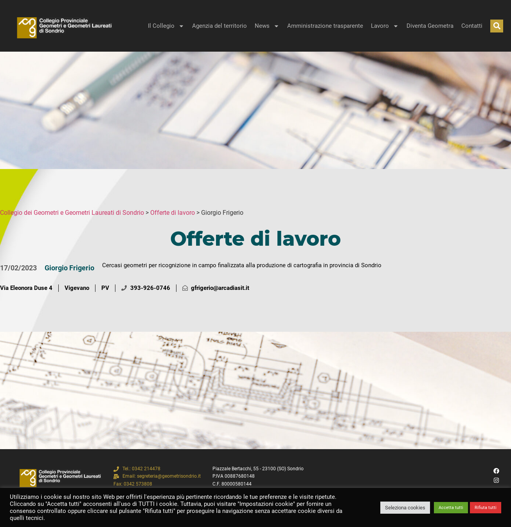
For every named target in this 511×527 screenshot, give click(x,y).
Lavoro (385, 26)
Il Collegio (166, 26)
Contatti (471, 25)
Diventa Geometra (430, 25)
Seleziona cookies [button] (405, 508)
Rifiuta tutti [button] (486, 507)
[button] (496, 26)
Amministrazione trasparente (325, 25)
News (267, 26)
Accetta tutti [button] (451, 507)
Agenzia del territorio (219, 25)
